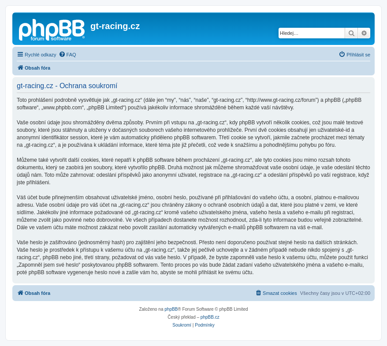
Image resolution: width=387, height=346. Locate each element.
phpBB (171, 309)
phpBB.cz (210, 317)
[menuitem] (67, 54)
